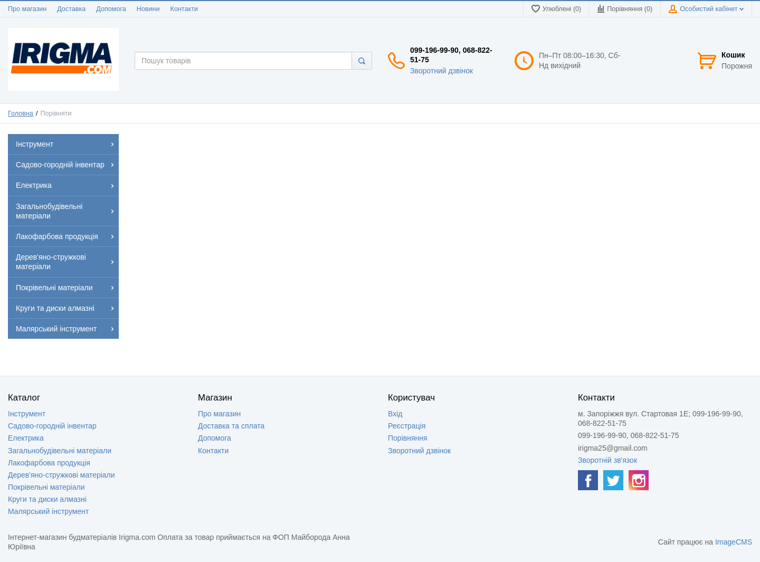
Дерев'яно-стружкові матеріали (61, 475)
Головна (20, 113)
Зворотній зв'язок (607, 460)
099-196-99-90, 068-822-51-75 (451, 55)
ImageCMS (733, 542)
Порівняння (408, 438)
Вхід (395, 413)
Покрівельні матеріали (46, 487)
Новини (148, 9)
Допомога (111, 9)
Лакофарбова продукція (49, 463)
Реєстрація (406, 426)
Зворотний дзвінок (441, 70)
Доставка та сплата (231, 426)
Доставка (71, 9)
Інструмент (26, 413)
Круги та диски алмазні (47, 499)
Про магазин (27, 9)
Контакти (184, 9)
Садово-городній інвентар (52, 426)
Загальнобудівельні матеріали (59, 450)
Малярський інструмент (48, 511)
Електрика (26, 438)
